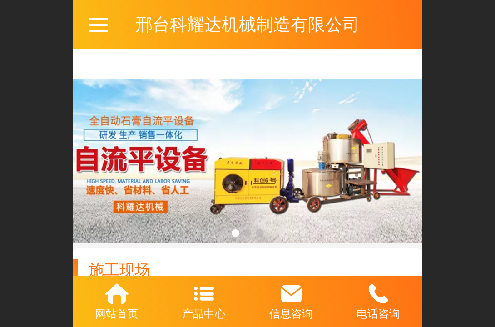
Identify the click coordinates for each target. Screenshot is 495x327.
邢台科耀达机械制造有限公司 (247, 24)
